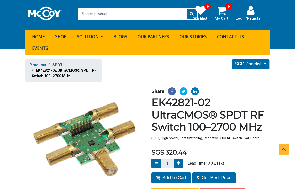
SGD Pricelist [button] (249, 62)
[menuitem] (38, 34)
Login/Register (251, 12)
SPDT (57, 63)
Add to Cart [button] (171, 176)
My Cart (223, 12)
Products (38, 63)
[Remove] (156, 161)
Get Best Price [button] (214, 176)
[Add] (178, 161)
